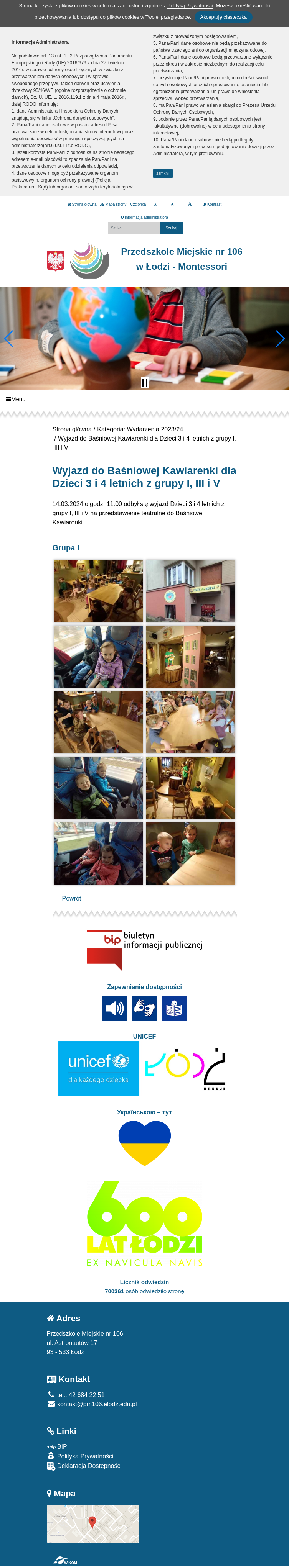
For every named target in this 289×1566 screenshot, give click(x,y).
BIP (57, 1446)
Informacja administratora (144, 217)
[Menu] (144, 399)
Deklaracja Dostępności (84, 1466)
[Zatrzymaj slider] (144, 383)
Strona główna (82, 204)
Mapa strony (113, 204)
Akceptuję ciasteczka (223, 17)
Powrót (71, 898)
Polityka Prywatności (80, 1456)
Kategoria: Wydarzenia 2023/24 (140, 429)
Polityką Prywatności (190, 5)
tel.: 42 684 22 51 (76, 1395)
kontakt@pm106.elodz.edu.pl (92, 1404)
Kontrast (212, 204)
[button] (9, 338)
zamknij (163, 173)
